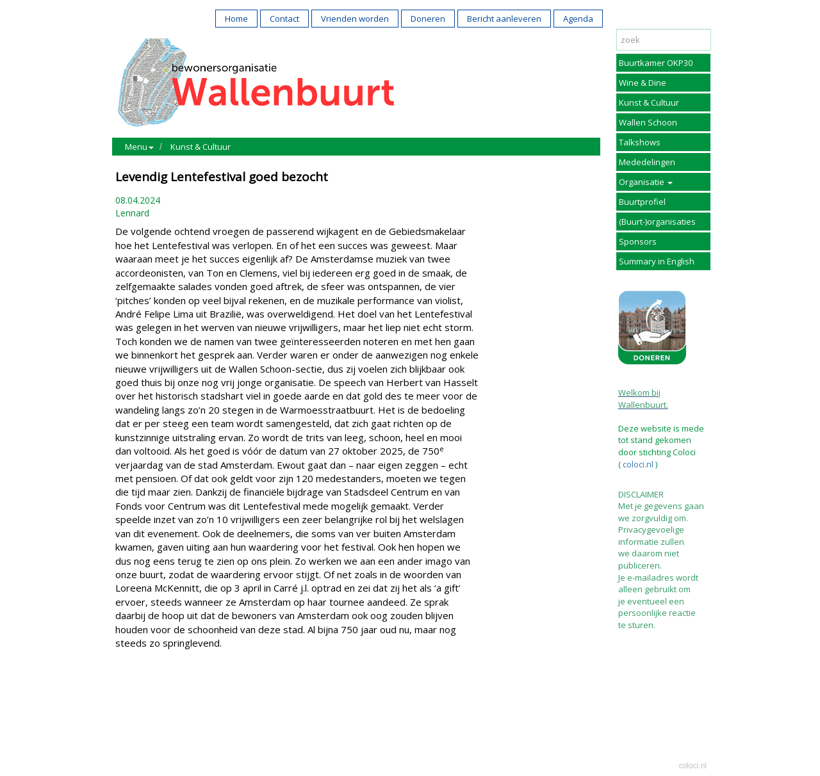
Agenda (578, 18)
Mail (154, 698)
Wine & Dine (642, 82)
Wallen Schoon (648, 122)
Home (236, 18)
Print (128, 698)
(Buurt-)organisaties (657, 221)
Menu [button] (139, 146)
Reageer (189, 698)
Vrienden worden (355, 18)
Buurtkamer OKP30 (656, 63)
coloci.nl (637, 464)
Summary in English (656, 261)
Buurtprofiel (642, 201)
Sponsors (638, 241)
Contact (284, 18)
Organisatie (646, 182)
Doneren (428, 18)
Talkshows (639, 142)
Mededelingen (647, 162)
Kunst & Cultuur (200, 146)
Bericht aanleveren (504, 18)
